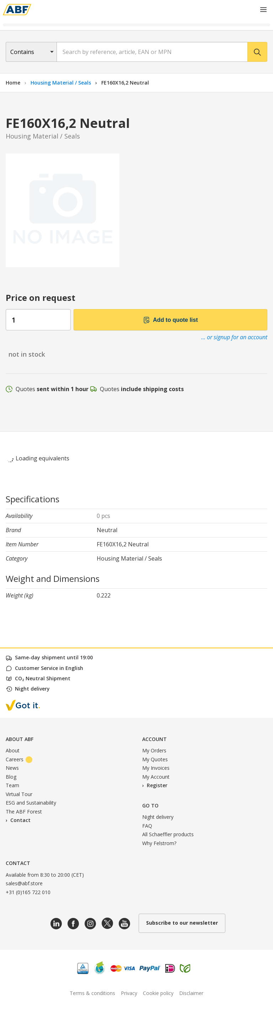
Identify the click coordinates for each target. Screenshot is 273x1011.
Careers (19, 759)
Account (154, 739)
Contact (20, 820)
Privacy (129, 993)
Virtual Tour (19, 794)
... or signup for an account (234, 337)
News (12, 767)
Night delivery (157, 816)
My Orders (154, 750)
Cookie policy (158, 993)
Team (12, 785)
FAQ (147, 825)
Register (157, 785)
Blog (11, 776)
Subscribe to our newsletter (182, 922)
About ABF (19, 739)
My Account (156, 776)
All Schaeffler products (168, 834)
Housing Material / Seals (61, 82)
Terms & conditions (92, 993)
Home (13, 82)
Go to (150, 805)
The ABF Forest (24, 811)
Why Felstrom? (159, 843)
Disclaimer (191, 993)
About (13, 750)
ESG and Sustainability (31, 802)
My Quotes (155, 759)
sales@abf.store (24, 883)
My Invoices (156, 767)
